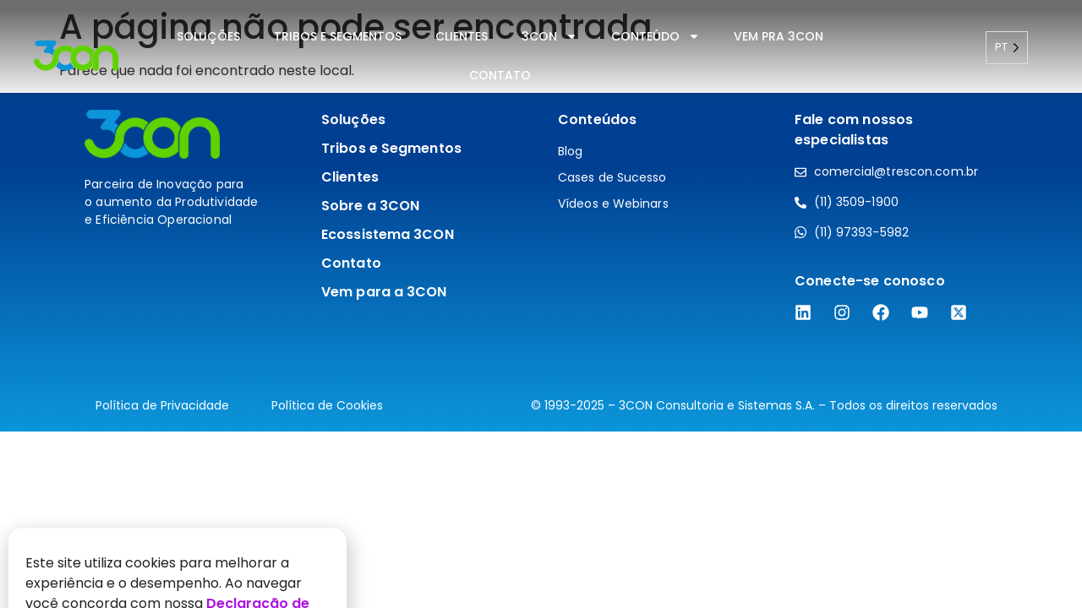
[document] (541, 304)
